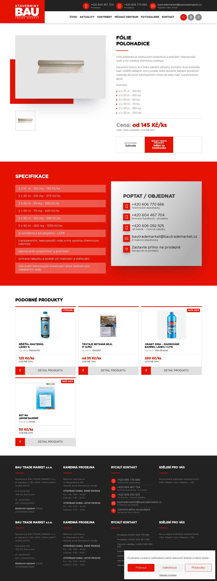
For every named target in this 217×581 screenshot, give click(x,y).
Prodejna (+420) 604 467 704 (133, 539)
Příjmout (141, 567)
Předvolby (198, 567)
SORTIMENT (104, 17)
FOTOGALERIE (150, 17)
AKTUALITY (87, 17)
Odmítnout (170, 567)
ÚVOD (73, 17)
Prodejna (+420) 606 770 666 (133, 535)
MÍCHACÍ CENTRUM (126, 17)
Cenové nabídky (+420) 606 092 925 (135, 545)
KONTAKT (168, 17)
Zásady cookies (168, 575)
